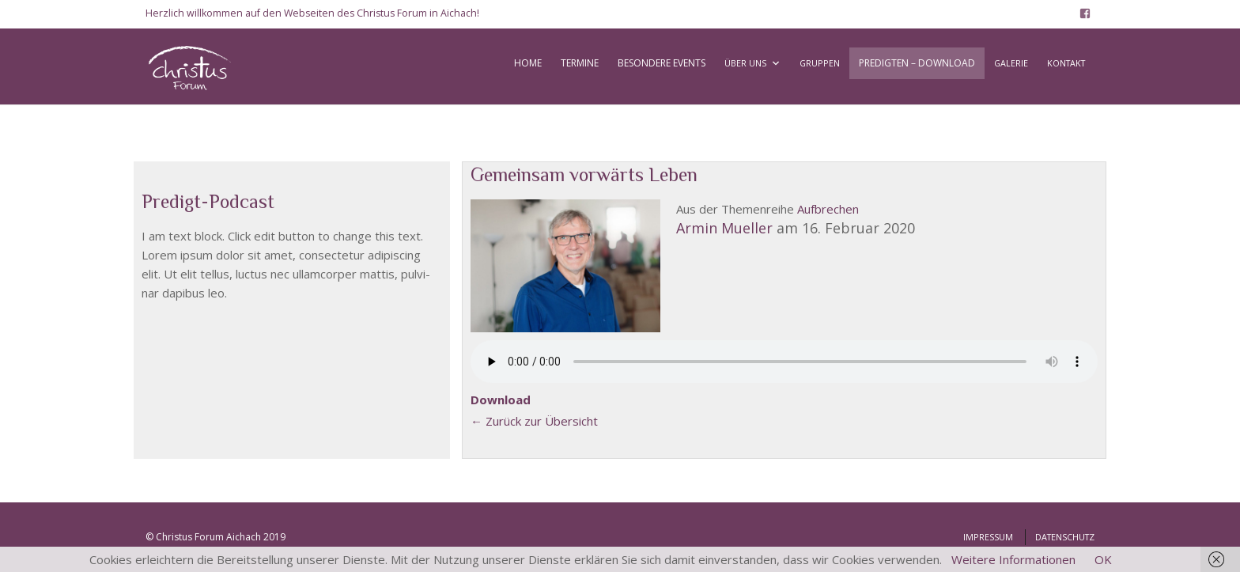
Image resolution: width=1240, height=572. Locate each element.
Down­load (501, 399)
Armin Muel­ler (724, 227)
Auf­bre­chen (828, 209)
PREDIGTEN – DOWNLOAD (917, 63)
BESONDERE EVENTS (661, 63)
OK (1103, 559)
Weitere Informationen (1013, 559)
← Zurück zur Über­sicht (534, 421)
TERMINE (580, 63)
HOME (528, 63)
